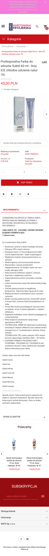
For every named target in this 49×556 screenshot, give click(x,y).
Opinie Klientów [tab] (11, 417)
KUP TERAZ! (24, 182)
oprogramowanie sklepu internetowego (32, 547)
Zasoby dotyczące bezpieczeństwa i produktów (22, 143)
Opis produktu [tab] (11, 210)
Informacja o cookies (10, 547)
